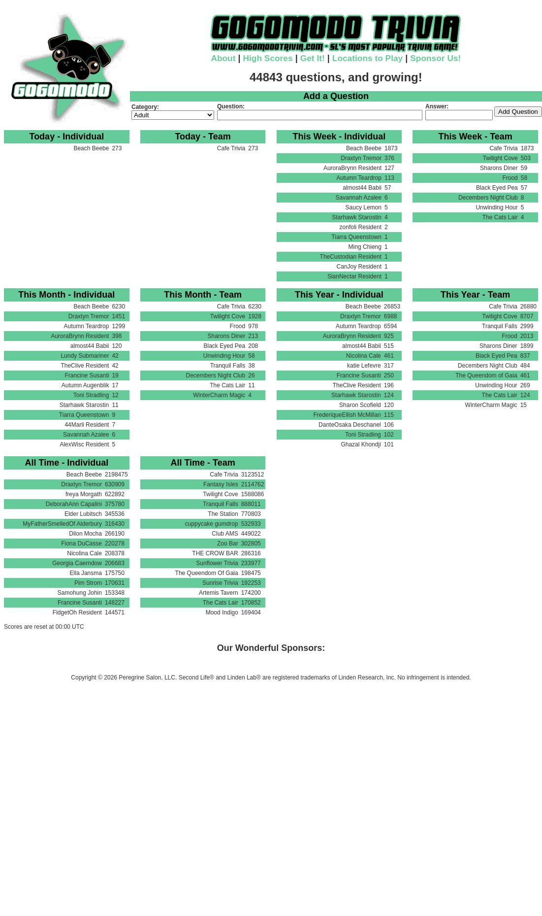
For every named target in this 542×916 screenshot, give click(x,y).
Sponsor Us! (435, 58)
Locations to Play (367, 58)
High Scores (268, 58)
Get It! (312, 58)
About (223, 58)
